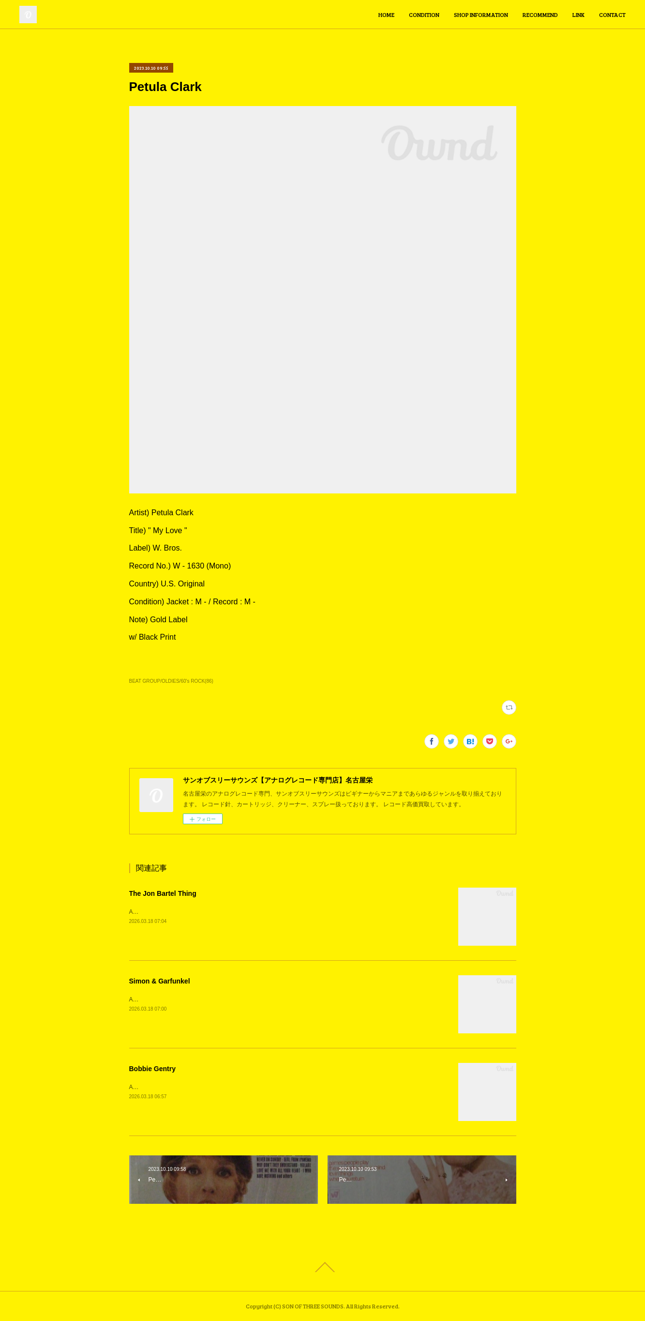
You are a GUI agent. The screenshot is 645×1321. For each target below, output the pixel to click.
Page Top (322, 1267)
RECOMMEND (540, 14)
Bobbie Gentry (152, 1069)
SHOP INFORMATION (481, 14)
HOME (386, 14)
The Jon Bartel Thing (162, 893)
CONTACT (612, 14)
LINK (578, 14)
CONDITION (424, 14)
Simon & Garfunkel (159, 981)
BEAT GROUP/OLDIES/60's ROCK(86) (171, 681)
